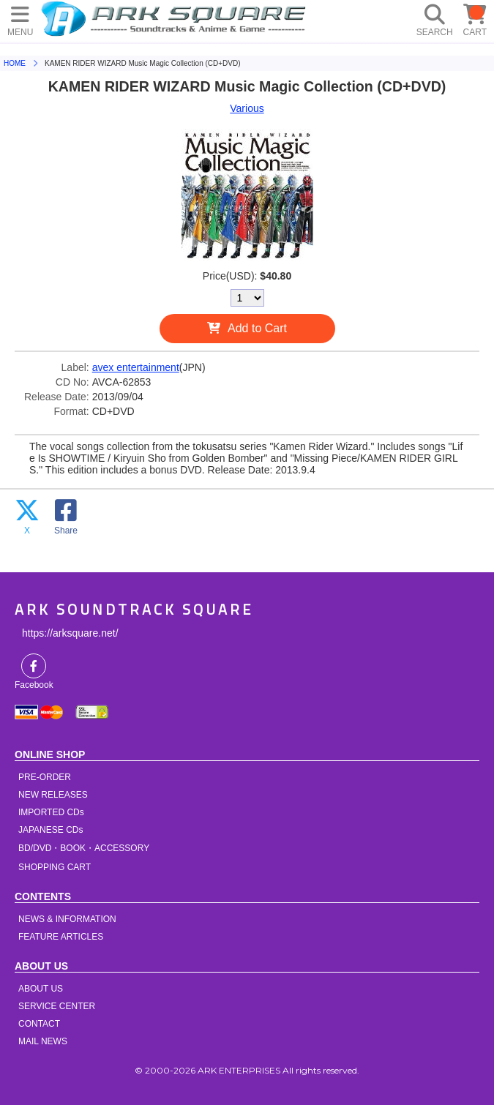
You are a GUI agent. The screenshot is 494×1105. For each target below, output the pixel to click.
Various (246, 108)
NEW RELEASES (53, 795)
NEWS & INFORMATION (67, 919)
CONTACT (39, 1024)
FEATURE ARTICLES (60, 937)
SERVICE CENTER (56, 1006)
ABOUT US (40, 989)
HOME (175, 18)
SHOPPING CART (54, 867)
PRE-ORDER (44, 777)
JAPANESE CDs (50, 830)
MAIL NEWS (42, 1041)
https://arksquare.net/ (70, 633)
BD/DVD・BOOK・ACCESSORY (83, 848)
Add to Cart (257, 328)
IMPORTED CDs (51, 812)
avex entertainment (135, 367)
